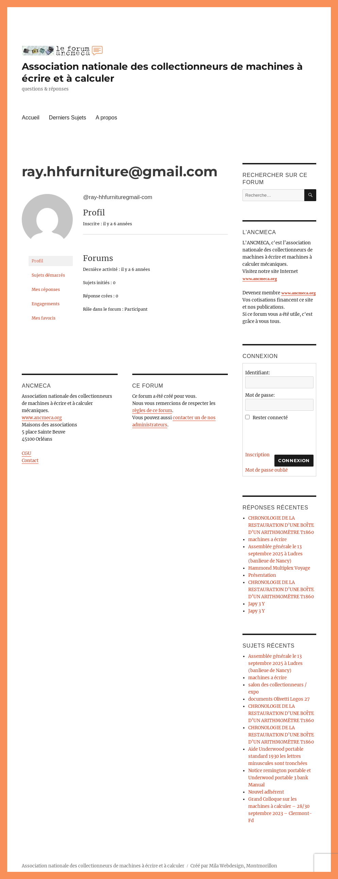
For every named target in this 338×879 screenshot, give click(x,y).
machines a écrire (267, 539)
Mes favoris (43, 318)
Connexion (293, 460)
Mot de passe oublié (266, 470)
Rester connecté (270, 418)
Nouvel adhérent (266, 792)
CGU (26, 453)
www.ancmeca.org (42, 418)
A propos (106, 117)
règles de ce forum (152, 410)
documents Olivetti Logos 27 (279, 699)
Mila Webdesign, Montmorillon (243, 866)
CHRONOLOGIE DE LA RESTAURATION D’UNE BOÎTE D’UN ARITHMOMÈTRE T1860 (281, 525)
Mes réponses (46, 289)
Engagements (46, 303)
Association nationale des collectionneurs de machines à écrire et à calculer (103, 866)
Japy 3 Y (256, 604)
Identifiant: (257, 373)
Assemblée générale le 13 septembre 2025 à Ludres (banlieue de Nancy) (275, 554)
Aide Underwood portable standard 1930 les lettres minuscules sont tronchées (277, 756)
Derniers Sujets (67, 117)
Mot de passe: (260, 395)
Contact (30, 460)
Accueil (30, 117)
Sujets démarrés (48, 275)
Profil (37, 260)
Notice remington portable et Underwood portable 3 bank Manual (279, 778)
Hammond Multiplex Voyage (279, 568)
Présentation (262, 575)
